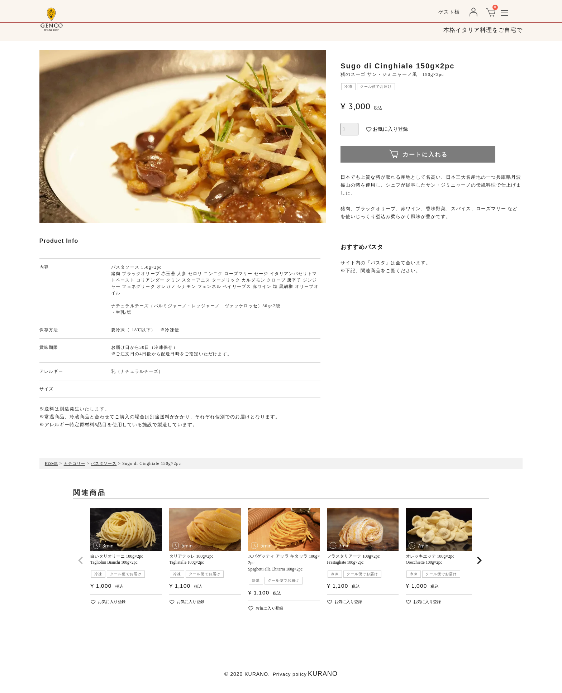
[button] (81, 566)
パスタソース (108, 463)
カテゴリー (76, 463)
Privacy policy (290, 677)
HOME (52, 463)
